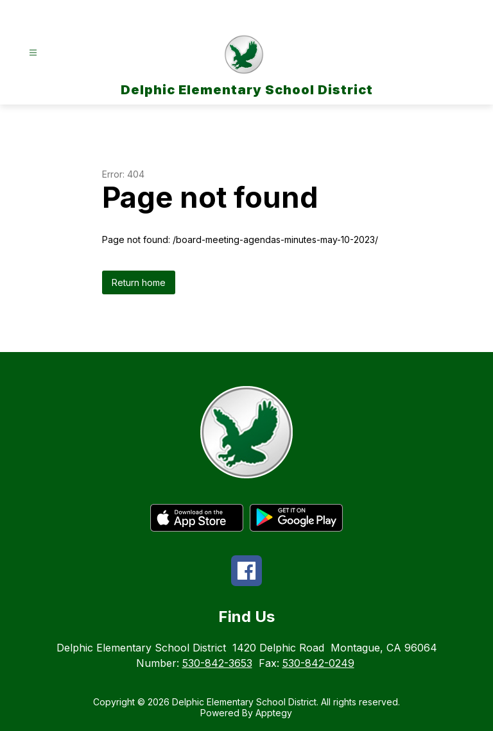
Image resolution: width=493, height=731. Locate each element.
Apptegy (273, 712)
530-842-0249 (318, 663)
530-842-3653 (217, 663)
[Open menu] (33, 53)
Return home (139, 282)
